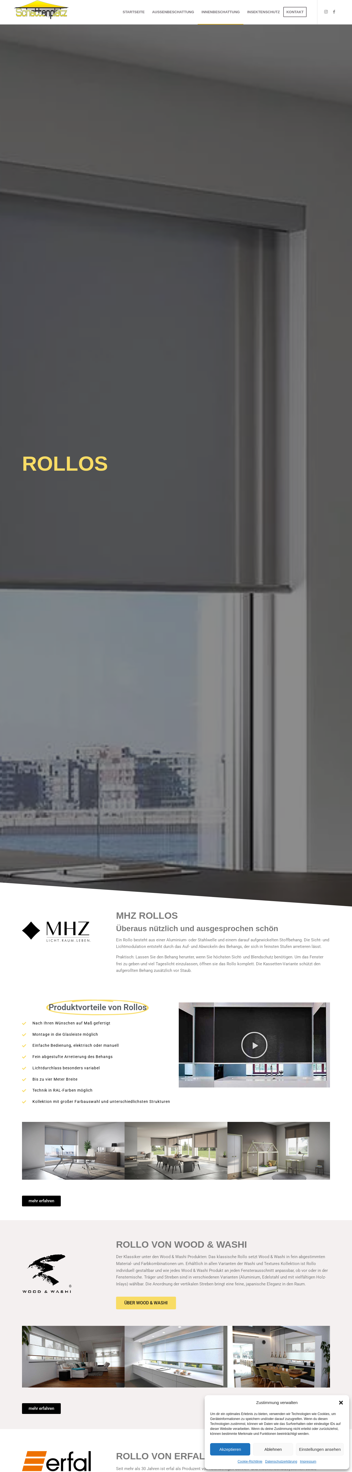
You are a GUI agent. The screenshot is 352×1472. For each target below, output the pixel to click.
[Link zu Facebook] (334, 12)
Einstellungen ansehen (320, 1449)
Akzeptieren (230, 1449)
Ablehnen (273, 1449)
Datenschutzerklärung (281, 1461)
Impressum (308, 1461)
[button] (341, 1402)
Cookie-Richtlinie (250, 1461)
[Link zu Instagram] (326, 12)
